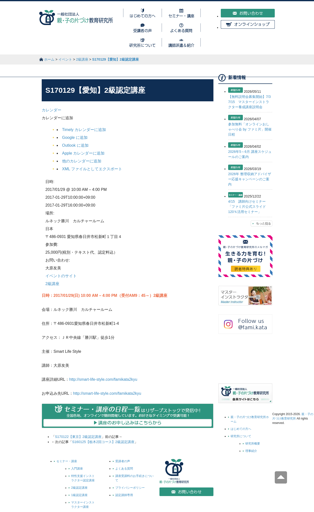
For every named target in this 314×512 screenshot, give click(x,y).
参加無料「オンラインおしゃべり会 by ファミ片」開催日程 (250, 129)
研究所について (241, 436)
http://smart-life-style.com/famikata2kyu (103, 379)
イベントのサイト (61, 276)
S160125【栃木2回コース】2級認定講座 (103, 442)
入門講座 (77, 468)
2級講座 (52, 284)
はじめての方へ (241, 429)
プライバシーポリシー (130, 487)
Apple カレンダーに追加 (83, 153)
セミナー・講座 (66, 461)
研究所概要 (252, 443)
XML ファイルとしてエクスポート (92, 169)
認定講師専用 (124, 495)
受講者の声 (122, 461)
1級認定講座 (79, 495)
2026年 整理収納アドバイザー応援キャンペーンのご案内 (249, 179)
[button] (57, 118)
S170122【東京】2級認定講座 (78, 437)
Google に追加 (75, 137)
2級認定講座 (79, 487)
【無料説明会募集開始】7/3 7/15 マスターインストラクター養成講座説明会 (251, 102)
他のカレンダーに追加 (81, 161)
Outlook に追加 (75, 145)
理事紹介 (251, 451)
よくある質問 (124, 468)
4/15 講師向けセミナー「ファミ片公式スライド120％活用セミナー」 (247, 206)
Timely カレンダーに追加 (84, 130)
